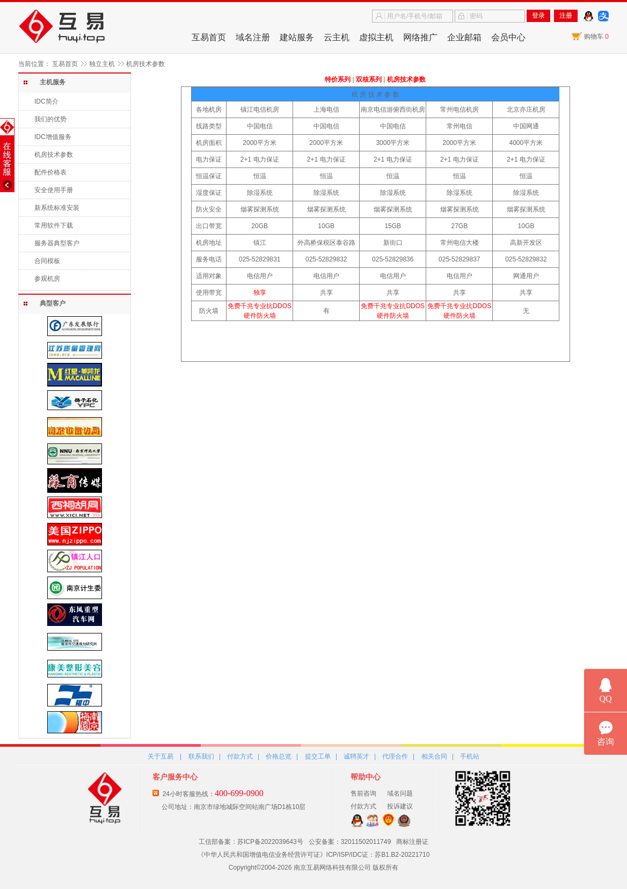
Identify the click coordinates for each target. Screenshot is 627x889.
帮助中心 (366, 777)
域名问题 (400, 793)
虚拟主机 (376, 37)
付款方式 (240, 756)
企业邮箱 (464, 37)
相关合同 (434, 756)
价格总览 (278, 756)
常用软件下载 (53, 225)
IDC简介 (46, 101)
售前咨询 (363, 793)
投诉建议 (400, 806)
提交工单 (318, 756)
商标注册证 (412, 842)
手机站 (469, 756)
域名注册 (253, 37)
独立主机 (102, 64)
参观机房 (47, 278)
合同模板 (47, 261)
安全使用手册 (53, 190)
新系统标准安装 (56, 208)
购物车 (596, 36)
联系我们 (201, 756)
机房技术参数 (53, 154)
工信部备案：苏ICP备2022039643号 (251, 842)
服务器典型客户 (56, 243)
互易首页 (209, 37)
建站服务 (297, 37)
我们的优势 (50, 119)
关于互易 (160, 756)
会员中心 (508, 37)
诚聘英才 (356, 756)
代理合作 (395, 756)
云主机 (336, 37)
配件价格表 (50, 172)
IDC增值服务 (52, 137)
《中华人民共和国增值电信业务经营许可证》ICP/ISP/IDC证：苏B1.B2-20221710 (314, 854)
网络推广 (420, 37)
